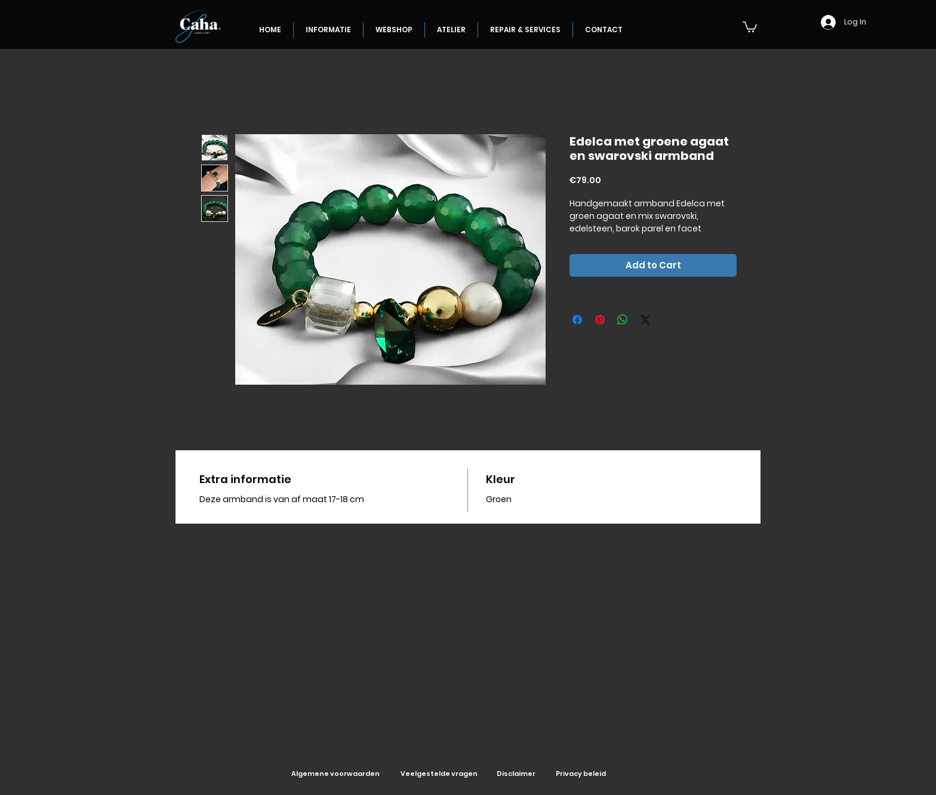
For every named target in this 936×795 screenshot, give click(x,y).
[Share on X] (645, 320)
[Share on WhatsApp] (622, 320)
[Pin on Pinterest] (600, 320)
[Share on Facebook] (577, 320)
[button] (750, 26)
